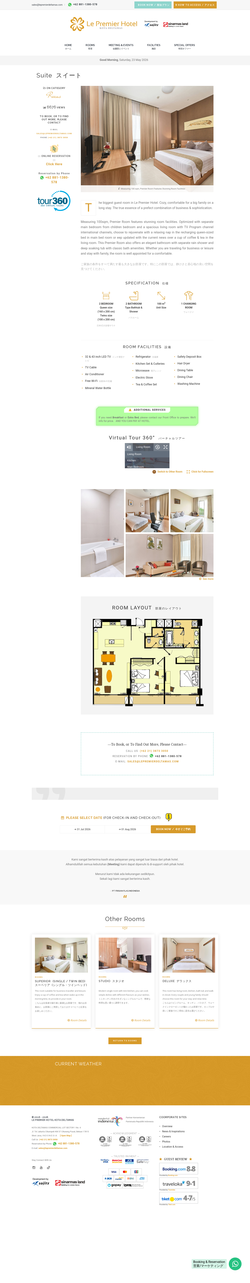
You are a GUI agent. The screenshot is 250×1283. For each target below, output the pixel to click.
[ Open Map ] (66, 1185)
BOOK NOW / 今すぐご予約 (173, 878)
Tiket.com (171, 1254)
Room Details (77, 1069)
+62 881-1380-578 (82, 4)
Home (68, 48)
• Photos (164, 1191)
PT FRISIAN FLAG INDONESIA (126, 940)
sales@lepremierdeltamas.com (47, 5)
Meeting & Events (121, 48)
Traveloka (171, 1239)
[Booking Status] (169, 866)
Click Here (54, 164)
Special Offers (184, 48)
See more (206, 628)
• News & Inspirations (172, 1180)
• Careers (165, 1185)
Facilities (153, 48)
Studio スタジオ (111, 1030)
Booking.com (173, 1225)
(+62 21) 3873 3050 (58, 137)
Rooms (90, 48)
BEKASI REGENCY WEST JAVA (125, 1137)
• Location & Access (171, 1196)
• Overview (165, 1175)
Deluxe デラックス (177, 1030)
